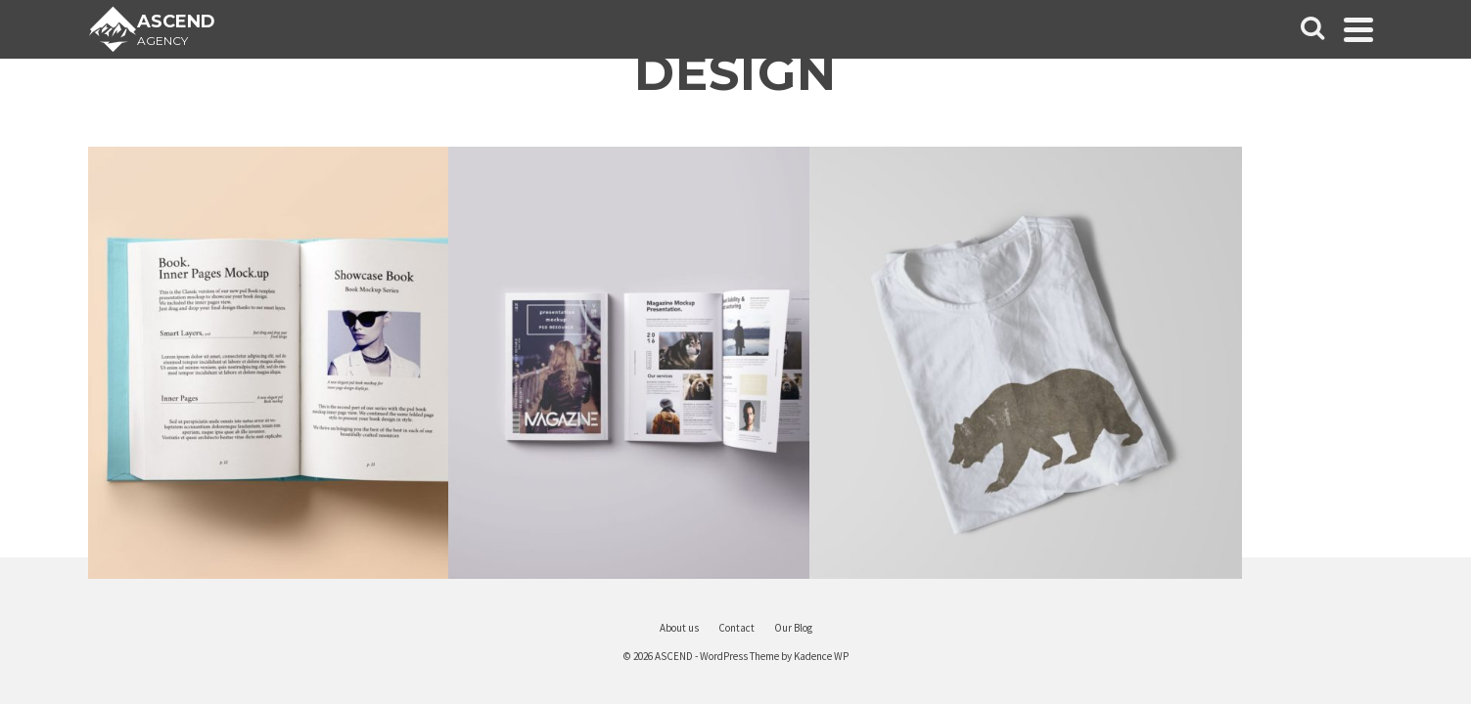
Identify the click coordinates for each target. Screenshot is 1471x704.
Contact (117, 496)
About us (117, 453)
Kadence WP (938, 656)
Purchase (117, 539)
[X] (117, 584)
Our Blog (117, 410)
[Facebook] (76, 584)
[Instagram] (158, 584)
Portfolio (118, 367)
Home (117, 324)
